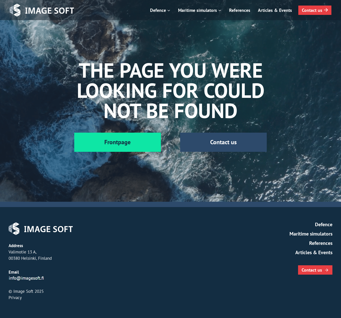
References (239, 10)
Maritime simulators (310, 233)
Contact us (312, 10)
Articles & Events (275, 10)
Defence (323, 224)
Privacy (15, 297)
